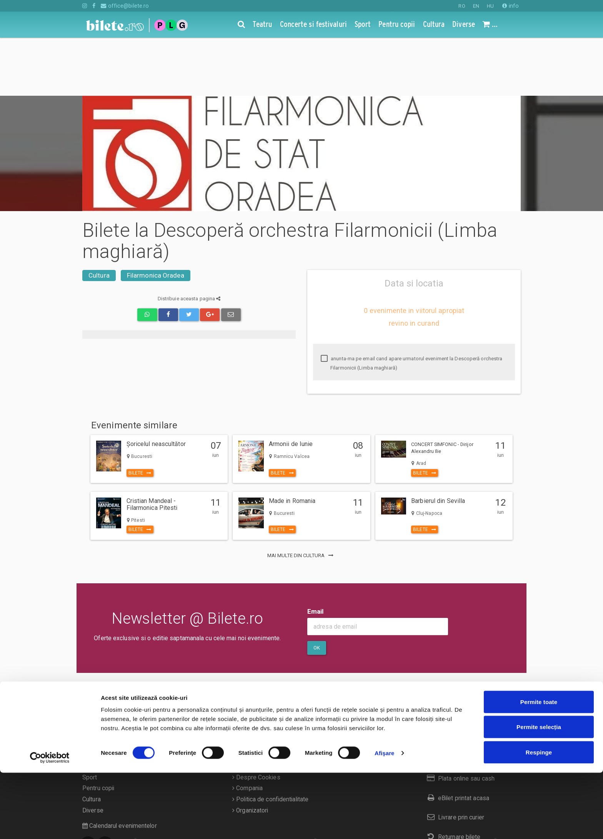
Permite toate (538, 768)
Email (315, 553)
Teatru (90, 697)
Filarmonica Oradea (155, 217)
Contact (244, 697)
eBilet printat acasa (456, 740)
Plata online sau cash (459, 720)
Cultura (99, 217)
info (510, 6)
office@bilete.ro (125, 6)
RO (461, 6)
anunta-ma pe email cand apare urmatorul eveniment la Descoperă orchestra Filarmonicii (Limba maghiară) (411, 305)
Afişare (385, 819)
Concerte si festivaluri (111, 708)
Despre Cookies (256, 719)
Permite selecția (538, 793)
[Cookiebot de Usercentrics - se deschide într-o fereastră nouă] (49, 824)
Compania (247, 730)
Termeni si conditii (258, 708)
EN (476, 6)
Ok (316, 590)
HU (490, 6)
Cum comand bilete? (458, 700)
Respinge (539, 818)
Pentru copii (98, 730)
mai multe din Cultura (301, 497)
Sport (89, 719)
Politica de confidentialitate (270, 741)
